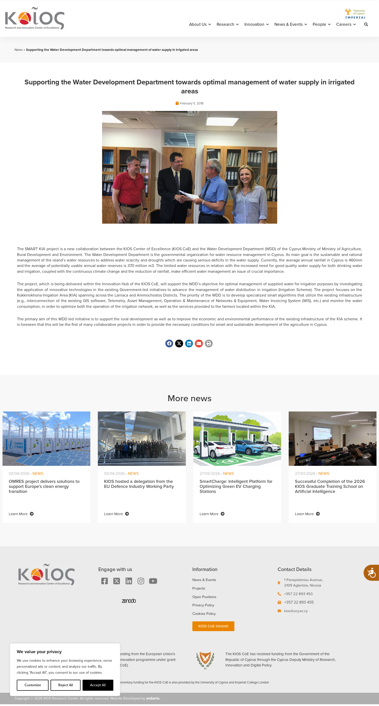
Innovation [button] (256, 25)
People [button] (321, 25)
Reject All (65, 685)
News (19, 49)
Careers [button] (346, 25)
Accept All (98, 685)
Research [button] (228, 25)
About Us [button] (200, 25)
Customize (33, 685)
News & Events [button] (290, 25)
